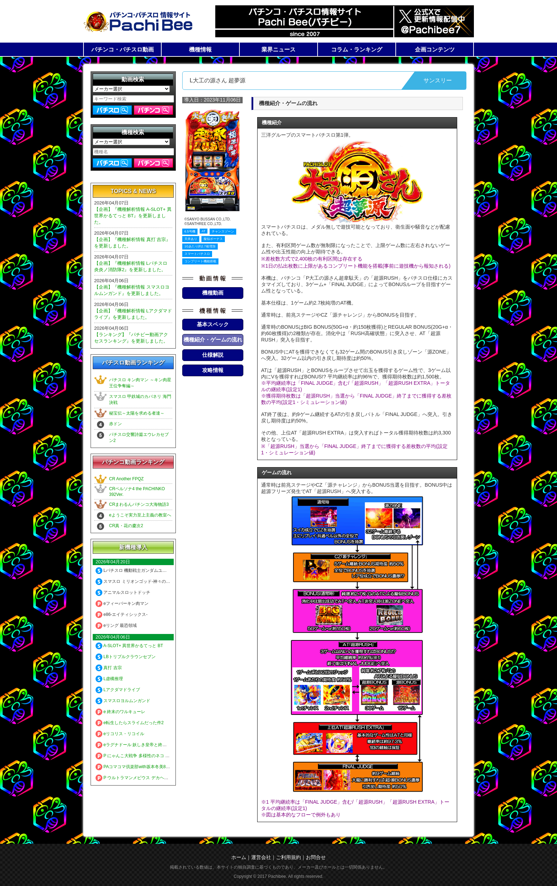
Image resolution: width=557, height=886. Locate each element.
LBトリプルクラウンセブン (126, 656)
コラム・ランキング (356, 50)
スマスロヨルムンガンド (123, 700)
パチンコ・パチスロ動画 (122, 50)
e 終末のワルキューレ (120, 711)
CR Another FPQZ (126, 478)
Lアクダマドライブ (118, 689)
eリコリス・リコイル (120, 733)
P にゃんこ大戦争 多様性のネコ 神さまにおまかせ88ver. (153, 755)
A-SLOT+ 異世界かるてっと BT (129, 645)
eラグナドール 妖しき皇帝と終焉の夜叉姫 (140, 744)
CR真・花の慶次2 (126, 525)
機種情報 (200, 50)
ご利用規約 (288, 857)
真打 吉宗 (109, 667)
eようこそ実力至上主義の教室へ (140, 515)
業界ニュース (278, 50)
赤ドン (115, 423)
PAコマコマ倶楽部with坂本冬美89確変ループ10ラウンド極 (156, 766)
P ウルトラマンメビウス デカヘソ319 (135, 777)
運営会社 (261, 857)
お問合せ (316, 857)
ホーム (238, 857)
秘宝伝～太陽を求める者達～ (136, 413)
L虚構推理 (109, 678)
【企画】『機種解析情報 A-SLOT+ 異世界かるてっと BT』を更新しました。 (133, 216)
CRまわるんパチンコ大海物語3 (139, 504)
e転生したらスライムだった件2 (130, 722)
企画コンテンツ (435, 50)
